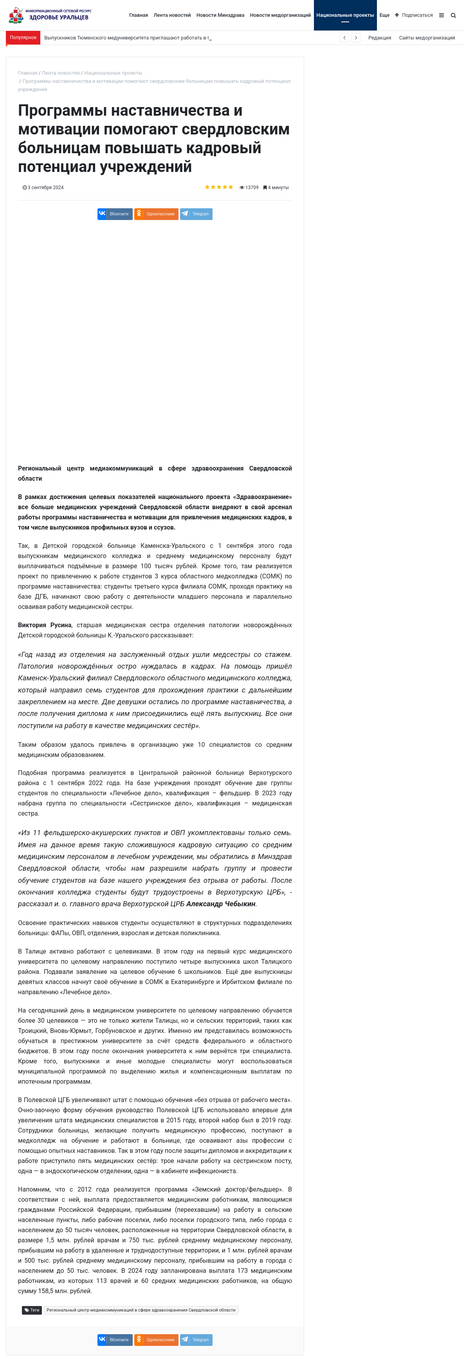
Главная (138, 15)
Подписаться (414, 15)
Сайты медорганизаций (427, 38)
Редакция (379, 38)
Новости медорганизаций (280, 15)
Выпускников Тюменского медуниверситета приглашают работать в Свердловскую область (153, 38)
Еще (384, 15)
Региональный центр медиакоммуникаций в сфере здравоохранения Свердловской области (141, 1310)
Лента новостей (172, 15)
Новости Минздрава (220, 15)
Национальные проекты (345, 15)
